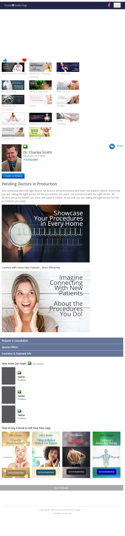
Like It (11, 60)
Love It (31, 60)
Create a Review (13, 176)
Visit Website (61, 488)
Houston (15, 5)
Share (120, 146)
